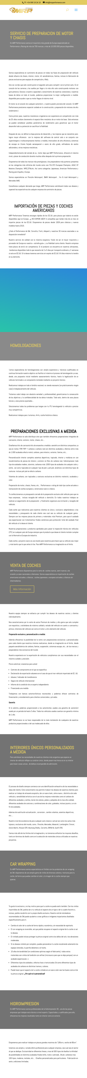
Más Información (22, 589)
